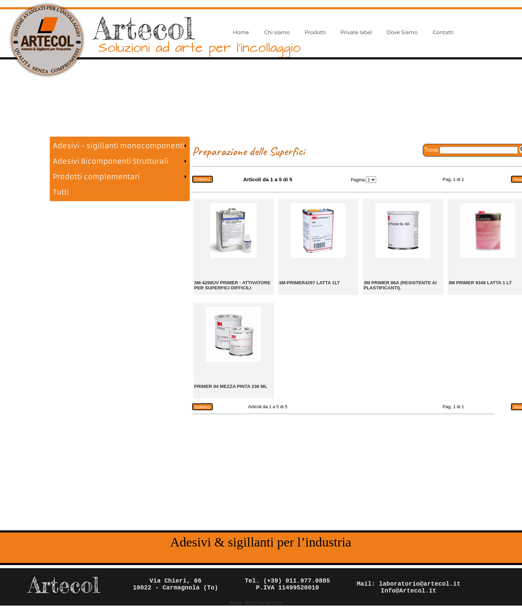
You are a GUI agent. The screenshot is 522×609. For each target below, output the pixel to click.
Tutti (61, 192)
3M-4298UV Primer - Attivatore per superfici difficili (232, 285)
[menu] (119, 169)
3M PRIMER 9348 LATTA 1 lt (480, 282)
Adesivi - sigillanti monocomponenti (119, 145)
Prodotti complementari (96, 176)
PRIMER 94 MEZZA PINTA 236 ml (230, 386)
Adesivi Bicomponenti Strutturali (111, 161)
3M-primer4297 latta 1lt (309, 282)
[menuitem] (119, 145)
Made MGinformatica (256, 603)
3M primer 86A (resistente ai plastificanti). (400, 285)
